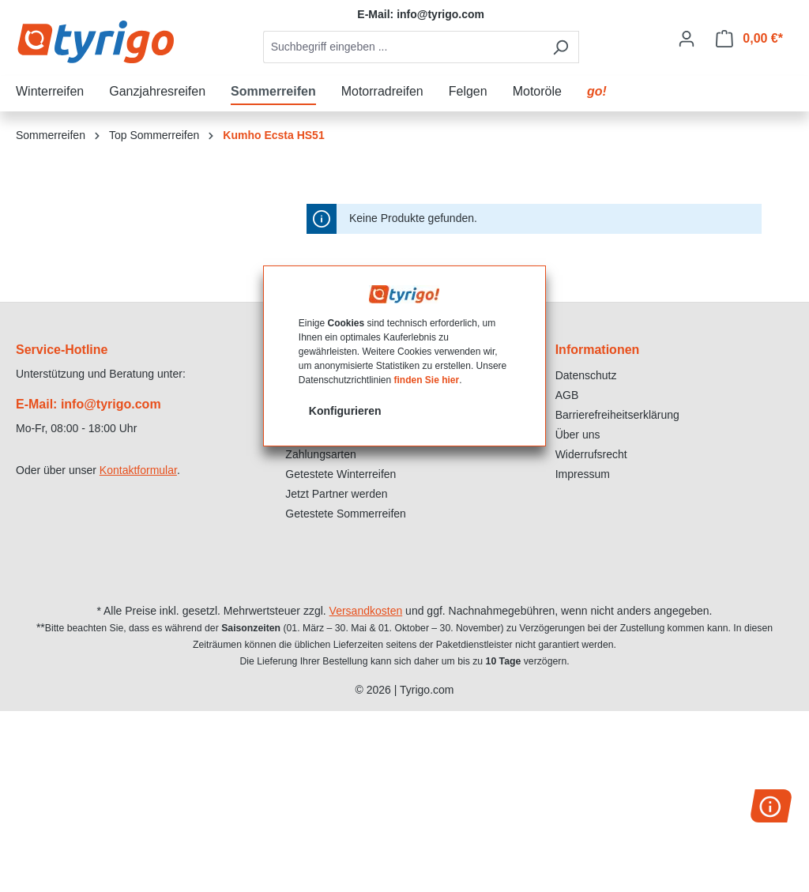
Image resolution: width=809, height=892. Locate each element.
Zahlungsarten (320, 454)
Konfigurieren (345, 411)
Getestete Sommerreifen (345, 513)
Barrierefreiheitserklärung (617, 414)
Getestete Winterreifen (340, 474)
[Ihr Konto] (687, 39)
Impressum (582, 474)
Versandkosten (366, 610)
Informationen (597, 349)
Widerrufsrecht (591, 454)
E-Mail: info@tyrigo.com (88, 404)
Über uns (577, 434)
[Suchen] (560, 47)
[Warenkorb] (749, 39)
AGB (567, 395)
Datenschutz (586, 375)
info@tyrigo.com (440, 14)
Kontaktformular (138, 470)
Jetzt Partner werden (336, 493)
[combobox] (403, 47)
